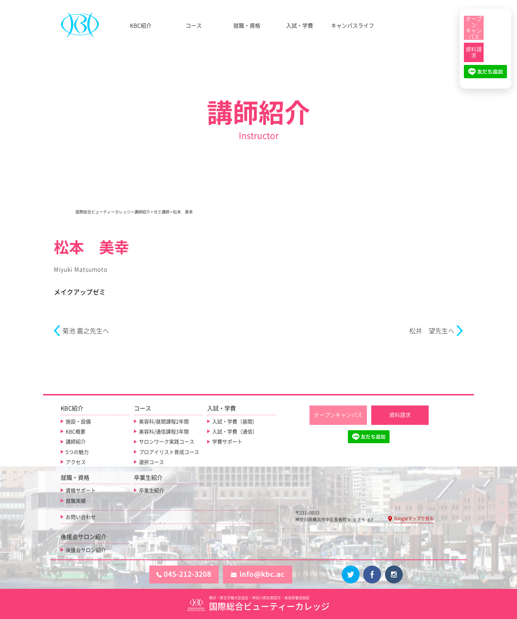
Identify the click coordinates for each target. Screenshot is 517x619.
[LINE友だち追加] (485, 74)
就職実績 (76, 500)
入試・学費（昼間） (234, 421)
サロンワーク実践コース (166, 441)
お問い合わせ (81, 517)
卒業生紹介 (151, 490)
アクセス (76, 462)
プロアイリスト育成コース (169, 452)
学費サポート (227, 441)
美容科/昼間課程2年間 (164, 421)
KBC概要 (75, 431)
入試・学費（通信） (234, 431)
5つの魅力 (77, 452)
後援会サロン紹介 (86, 550)
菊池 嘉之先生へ (85, 331)
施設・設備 (78, 421)
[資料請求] (474, 52)
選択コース (151, 462)
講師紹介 (76, 441)
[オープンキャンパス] (474, 28)
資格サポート (81, 490)
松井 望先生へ (432, 331)
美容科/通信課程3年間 (164, 431)
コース (194, 25)
